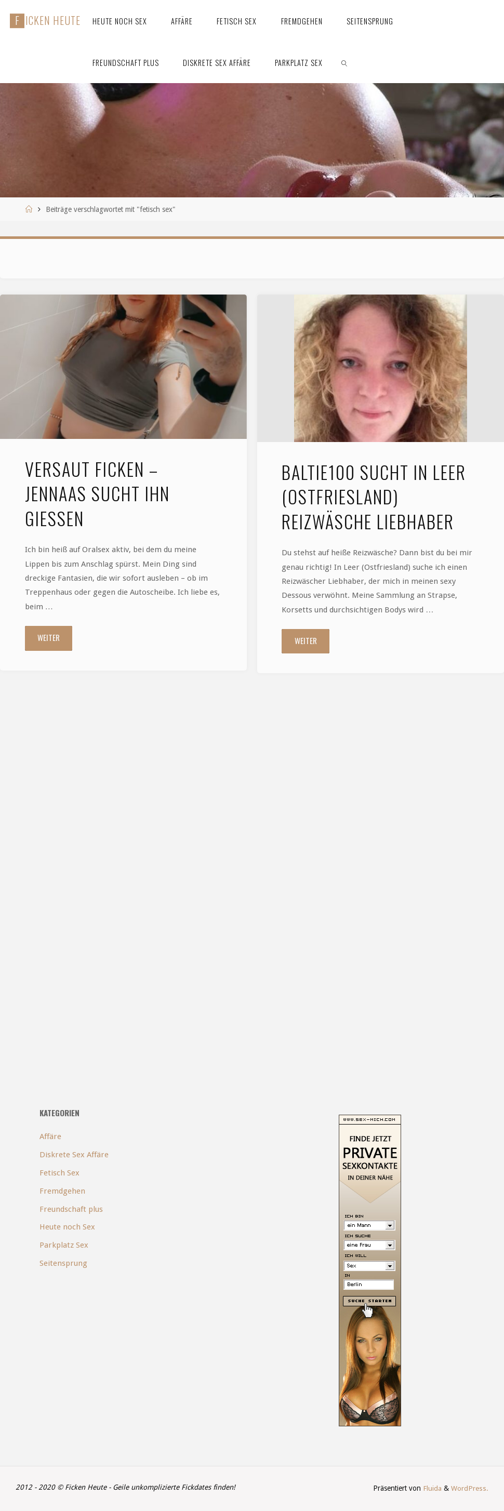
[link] (344, 62)
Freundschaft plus (71, 1209)
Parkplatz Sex (63, 1245)
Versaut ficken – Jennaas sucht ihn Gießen (97, 494)
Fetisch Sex (59, 1173)
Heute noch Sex (67, 1227)
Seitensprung (63, 1263)
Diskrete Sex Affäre (74, 1154)
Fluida (432, 1489)
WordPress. (470, 1489)
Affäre (50, 1136)
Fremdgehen (62, 1191)
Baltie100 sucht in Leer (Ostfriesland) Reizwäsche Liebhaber (374, 497)
